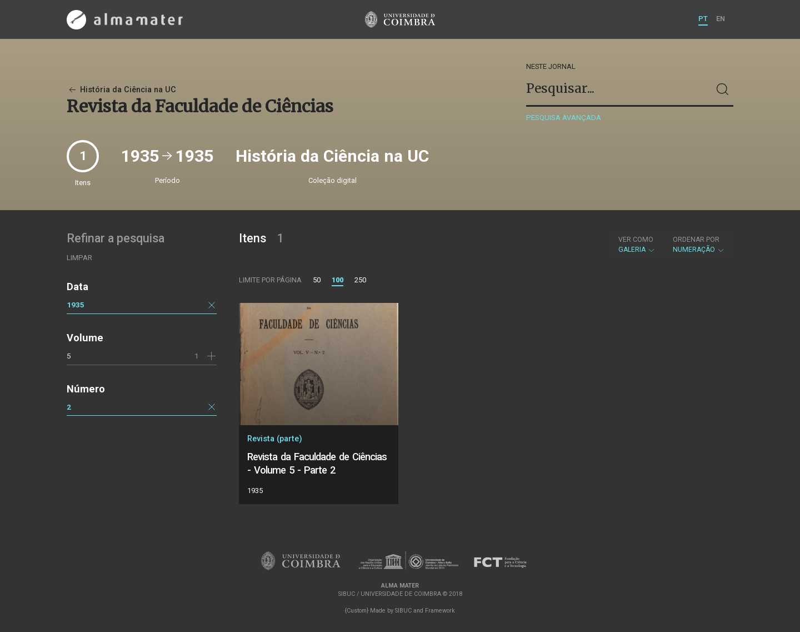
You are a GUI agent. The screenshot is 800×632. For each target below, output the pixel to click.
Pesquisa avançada (563, 117)
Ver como (635, 239)
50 (317, 280)
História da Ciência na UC (121, 89)
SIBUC (403, 610)
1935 (75, 304)
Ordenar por (696, 239)
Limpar (79, 257)
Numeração (699, 244)
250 (360, 280)
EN (720, 18)
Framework (440, 610)
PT (703, 18)
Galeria (637, 244)
